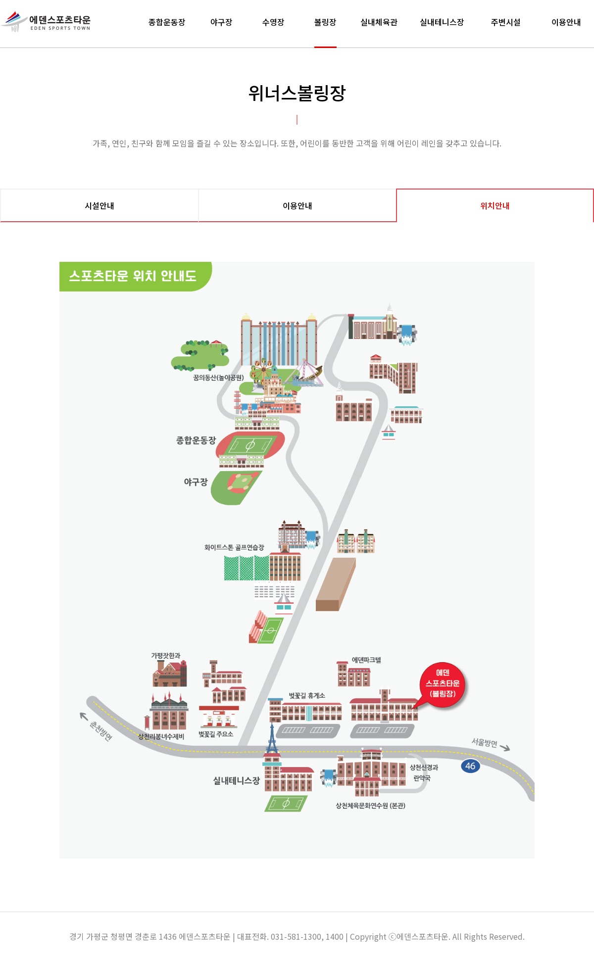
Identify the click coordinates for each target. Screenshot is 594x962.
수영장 (273, 22)
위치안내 (495, 205)
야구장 (221, 22)
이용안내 (566, 22)
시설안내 (99, 205)
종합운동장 (167, 22)
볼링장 (325, 22)
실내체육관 (378, 22)
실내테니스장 (442, 22)
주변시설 (506, 22)
